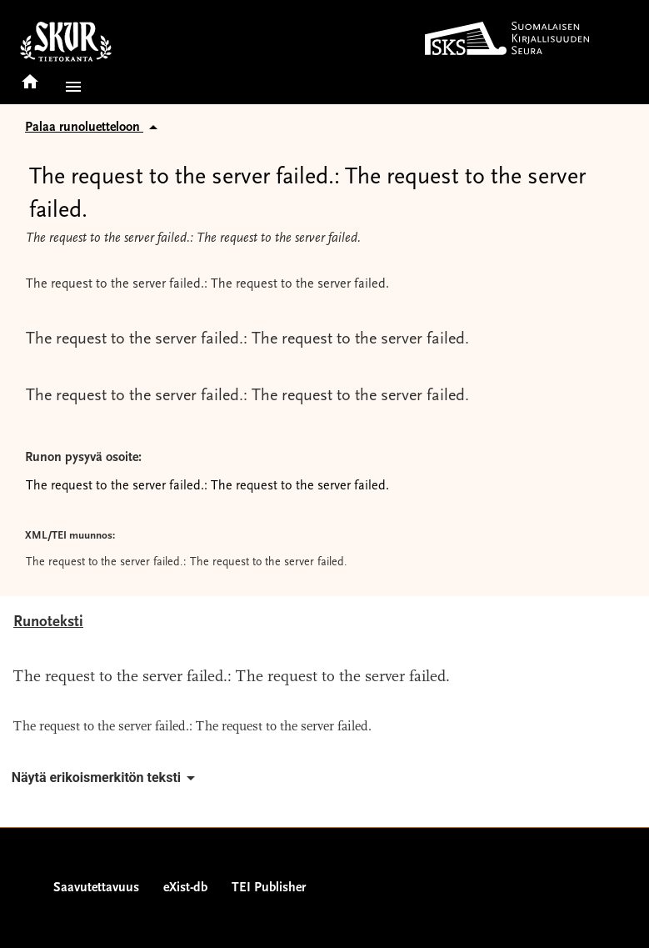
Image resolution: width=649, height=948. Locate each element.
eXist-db (185, 888)
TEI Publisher (269, 888)
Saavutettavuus (96, 888)
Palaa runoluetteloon (94, 128)
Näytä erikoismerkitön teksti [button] (106, 778)
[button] (70, 86)
